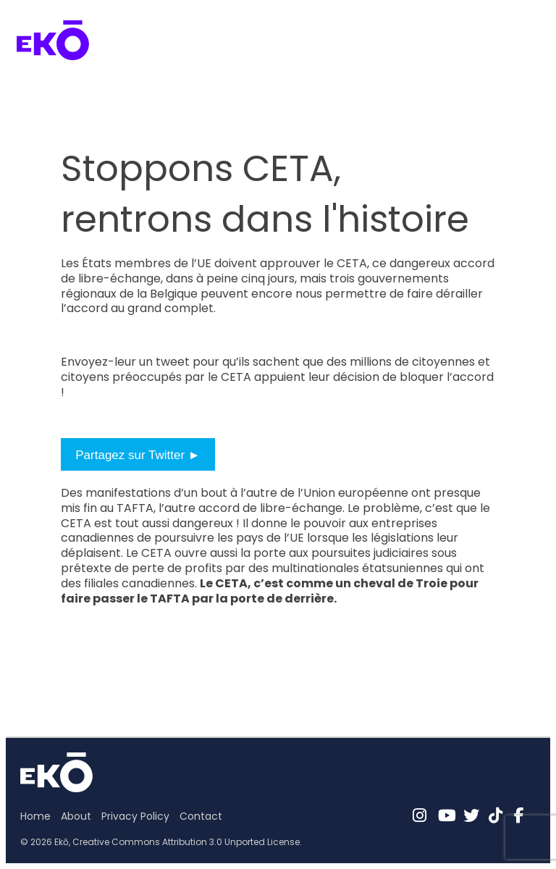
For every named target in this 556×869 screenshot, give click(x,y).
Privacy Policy (135, 816)
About (76, 816)
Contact (201, 816)
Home (35, 816)
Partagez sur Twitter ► (137, 455)
